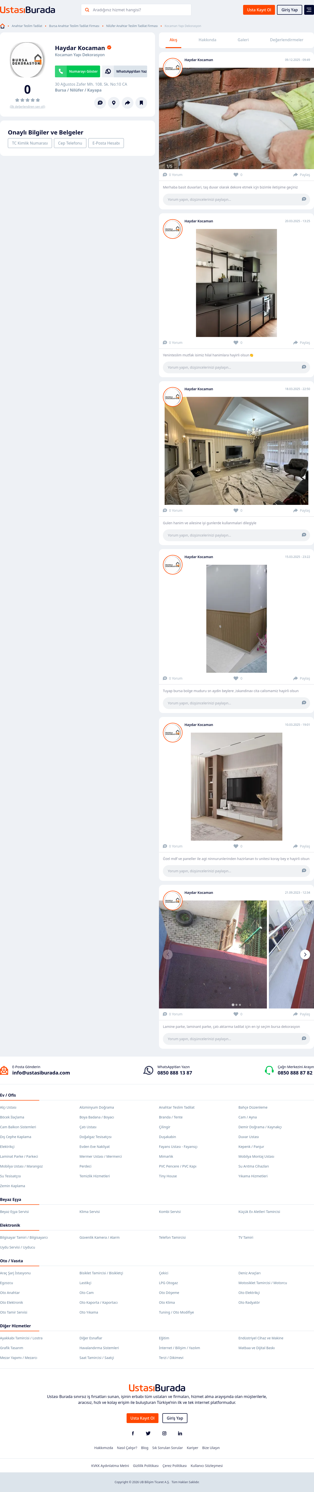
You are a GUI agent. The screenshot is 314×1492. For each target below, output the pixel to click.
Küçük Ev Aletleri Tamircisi (259, 1211)
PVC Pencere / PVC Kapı (177, 1166)
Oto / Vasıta (11, 1260)
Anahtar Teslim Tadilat (27, 26)
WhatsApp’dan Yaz (131, 71)
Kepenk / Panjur (251, 1146)
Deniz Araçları (249, 1273)
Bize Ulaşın (211, 1447)
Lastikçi (85, 1282)
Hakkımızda (103, 1447)
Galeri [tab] (243, 39)
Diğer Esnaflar (90, 1338)
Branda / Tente (171, 1117)
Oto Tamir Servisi (13, 1312)
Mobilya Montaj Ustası (256, 1156)
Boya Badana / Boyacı (96, 1117)
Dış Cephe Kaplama (15, 1136)
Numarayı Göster (83, 71)
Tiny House (168, 1176)
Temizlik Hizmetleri (94, 1176)
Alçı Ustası (8, 1107)
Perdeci (85, 1166)
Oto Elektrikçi (249, 1292)
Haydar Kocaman (198, 59)
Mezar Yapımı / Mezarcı (18, 1357)
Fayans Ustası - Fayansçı (178, 1146)
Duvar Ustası (248, 1136)
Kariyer (192, 1447)
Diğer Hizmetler (15, 1326)
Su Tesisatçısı (10, 1176)
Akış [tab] (173, 39)
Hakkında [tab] (207, 39)
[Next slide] (305, 954)
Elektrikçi (7, 1146)
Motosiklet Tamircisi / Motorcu (262, 1282)
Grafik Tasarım (11, 1347)
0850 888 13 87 (174, 1072)
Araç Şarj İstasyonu (15, 1273)
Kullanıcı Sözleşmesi (207, 1465)
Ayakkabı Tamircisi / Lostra (21, 1338)
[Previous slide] (168, 954)
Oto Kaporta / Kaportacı (98, 1302)
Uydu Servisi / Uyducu (17, 1247)
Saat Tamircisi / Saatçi (96, 1357)
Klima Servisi (89, 1211)
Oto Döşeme (169, 1292)
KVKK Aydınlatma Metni (110, 1465)
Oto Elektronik (11, 1302)
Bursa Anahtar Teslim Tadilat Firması (74, 26)
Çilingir (164, 1127)
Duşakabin (167, 1136)
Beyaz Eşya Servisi (14, 1211)
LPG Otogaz (168, 1282)
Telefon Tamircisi (172, 1237)
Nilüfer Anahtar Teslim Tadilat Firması (132, 26)
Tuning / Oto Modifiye (176, 1312)
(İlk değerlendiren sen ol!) (27, 107)
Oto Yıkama (88, 1312)
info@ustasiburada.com (41, 1072)
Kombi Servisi (170, 1211)
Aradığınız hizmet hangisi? (117, 10)
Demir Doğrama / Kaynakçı (260, 1127)
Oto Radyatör (249, 1302)
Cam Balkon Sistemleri (18, 1127)
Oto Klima (167, 1302)
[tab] (233, 1004)
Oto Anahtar (10, 1292)
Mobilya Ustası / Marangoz (21, 1166)
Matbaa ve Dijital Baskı (256, 1347)
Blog (144, 1447)
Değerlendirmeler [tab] (286, 39)
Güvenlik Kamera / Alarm (99, 1237)
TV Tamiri (245, 1237)
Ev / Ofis (8, 1095)
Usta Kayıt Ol (259, 10)
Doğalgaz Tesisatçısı (95, 1136)
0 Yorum (173, 175)
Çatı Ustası (87, 1127)
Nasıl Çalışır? (127, 1447)
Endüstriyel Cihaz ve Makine (260, 1338)
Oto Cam (86, 1292)
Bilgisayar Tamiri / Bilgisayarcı (24, 1237)
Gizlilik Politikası (145, 1465)
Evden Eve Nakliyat (94, 1146)
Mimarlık (166, 1156)
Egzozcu (6, 1282)
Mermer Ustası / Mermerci (100, 1156)
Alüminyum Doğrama (96, 1107)
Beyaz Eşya (10, 1199)
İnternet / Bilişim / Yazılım (179, 1347)
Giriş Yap (289, 10)
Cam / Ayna (247, 1117)
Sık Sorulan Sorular (167, 1447)
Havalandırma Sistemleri (99, 1347)
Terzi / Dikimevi (171, 1357)
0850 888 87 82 (295, 1072)
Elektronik (10, 1225)
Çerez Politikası (175, 1465)
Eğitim (164, 1338)
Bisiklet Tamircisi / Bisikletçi (101, 1273)
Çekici (163, 1273)
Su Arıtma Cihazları (253, 1166)
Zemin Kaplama (12, 1185)
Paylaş (301, 175)
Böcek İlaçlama (12, 1117)
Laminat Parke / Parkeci (19, 1156)
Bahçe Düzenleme (252, 1107)
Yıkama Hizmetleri (253, 1176)
